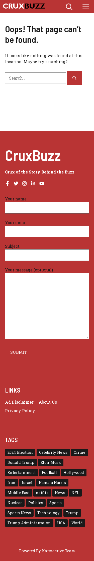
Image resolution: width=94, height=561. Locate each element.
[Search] (74, 78)
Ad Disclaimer (19, 402)
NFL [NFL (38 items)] (75, 492)
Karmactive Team (58, 550)
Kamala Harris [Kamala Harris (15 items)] (52, 482)
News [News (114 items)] (60, 492)
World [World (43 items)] (77, 522)
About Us (48, 402)
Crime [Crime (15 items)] (79, 452)
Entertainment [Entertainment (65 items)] (22, 472)
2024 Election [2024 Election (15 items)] (20, 452)
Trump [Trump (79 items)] (72, 512)
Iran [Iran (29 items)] (12, 482)
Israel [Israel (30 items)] (27, 482)
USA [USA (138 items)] (61, 522)
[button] (69, 6)
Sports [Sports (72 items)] (55, 502)
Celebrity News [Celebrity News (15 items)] (53, 452)
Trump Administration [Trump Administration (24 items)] (29, 522)
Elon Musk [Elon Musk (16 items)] (51, 462)
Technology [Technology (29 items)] (48, 512)
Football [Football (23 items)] (49, 472)
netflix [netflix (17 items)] (42, 492)
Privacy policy (20, 410)
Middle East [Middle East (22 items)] (19, 492)
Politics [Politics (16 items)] (35, 502)
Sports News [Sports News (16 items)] (19, 512)
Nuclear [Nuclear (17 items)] (15, 502)
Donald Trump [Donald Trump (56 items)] (21, 462)
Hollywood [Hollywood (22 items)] (73, 472)
